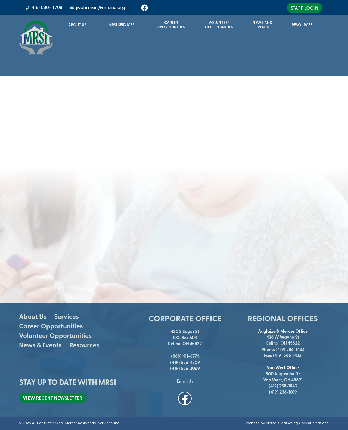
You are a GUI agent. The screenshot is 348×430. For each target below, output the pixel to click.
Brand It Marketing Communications (297, 422)
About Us (78, 24)
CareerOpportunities (171, 24)
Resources (303, 24)
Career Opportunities (51, 326)
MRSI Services (122, 24)
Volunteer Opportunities (55, 335)
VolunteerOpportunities (219, 24)
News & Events (40, 345)
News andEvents (262, 24)
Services (66, 316)
